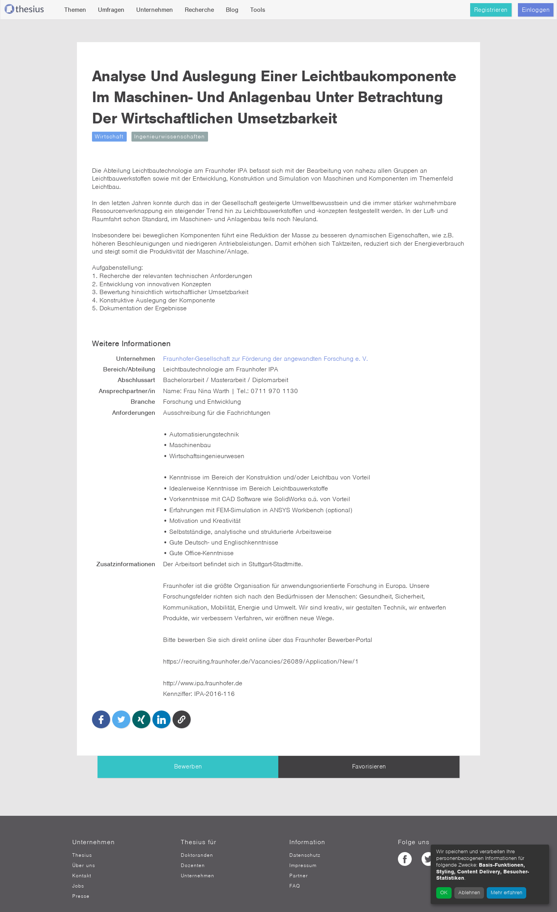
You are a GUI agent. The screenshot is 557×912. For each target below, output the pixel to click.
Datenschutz (305, 841)
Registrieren (491, 10)
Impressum (303, 852)
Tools (257, 10)
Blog (232, 10)
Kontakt (81, 862)
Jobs (78, 872)
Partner (298, 862)
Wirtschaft (130, 157)
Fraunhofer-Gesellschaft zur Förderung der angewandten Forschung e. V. (280, 368)
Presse (81, 882)
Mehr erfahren (506, 892)
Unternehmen (154, 10)
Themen (75, 10)
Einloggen (536, 10)
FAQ (294, 872)
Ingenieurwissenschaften (190, 157)
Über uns (83, 852)
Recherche (199, 10)
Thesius (82, 841)
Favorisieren (369, 753)
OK (444, 892)
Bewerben (188, 753)
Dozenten (193, 852)
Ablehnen (469, 892)
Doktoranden (197, 841)
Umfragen (111, 10)
